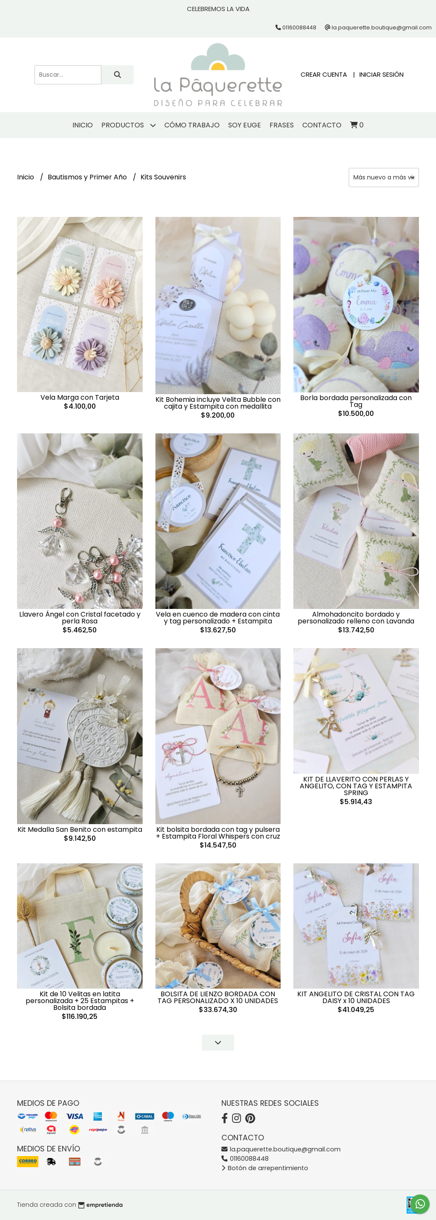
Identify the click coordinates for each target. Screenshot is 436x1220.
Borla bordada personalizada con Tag (356, 401)
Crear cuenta (324, 74)
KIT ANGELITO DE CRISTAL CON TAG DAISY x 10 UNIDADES (356, 997)
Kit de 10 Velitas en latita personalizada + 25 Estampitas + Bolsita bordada (80, 1000)
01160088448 (245, 1158)
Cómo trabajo (192, 125)
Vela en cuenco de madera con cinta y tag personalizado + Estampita (218, 617)
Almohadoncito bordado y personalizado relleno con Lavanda (356, 617)
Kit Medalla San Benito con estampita (79, 829)
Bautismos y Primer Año (88, 177)
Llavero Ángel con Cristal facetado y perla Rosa (80, 617)
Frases (282, 125)
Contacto (321, 125)
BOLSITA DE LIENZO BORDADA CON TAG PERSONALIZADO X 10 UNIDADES (218, 997)
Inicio (82, 125)
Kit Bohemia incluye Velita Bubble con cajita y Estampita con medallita (218, 403)
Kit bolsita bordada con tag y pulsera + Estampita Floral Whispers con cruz (218, 833)
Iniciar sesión (381, 74)
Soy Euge (244, 125)
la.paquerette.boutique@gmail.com (281, 1149)
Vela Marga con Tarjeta (79, 397)
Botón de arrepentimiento (264, 1168)
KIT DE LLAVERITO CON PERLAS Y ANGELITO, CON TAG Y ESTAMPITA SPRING (356, 786)
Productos (128, 125)
